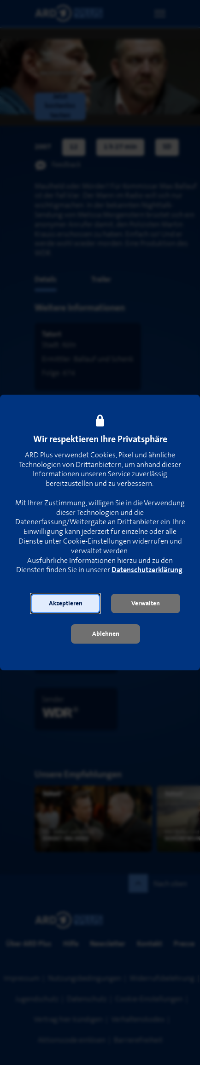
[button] (65, 603)
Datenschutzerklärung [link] (147, 570)
